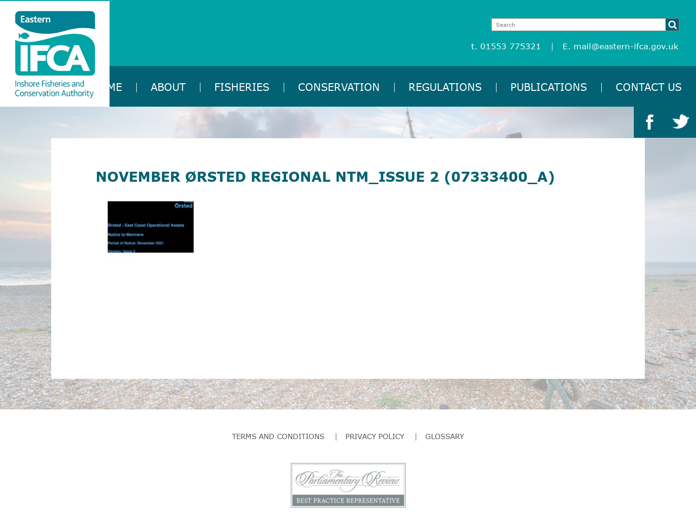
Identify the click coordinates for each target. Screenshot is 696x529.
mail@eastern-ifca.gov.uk (626, 46)
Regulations (445, 87)
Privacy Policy (374, 436)
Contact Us (649, 87)
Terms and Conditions (278, 436)
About (168, 87)
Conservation (339, 87)
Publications (548, 87)
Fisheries (241, 87)
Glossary (444, 436)
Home (106, 87)
